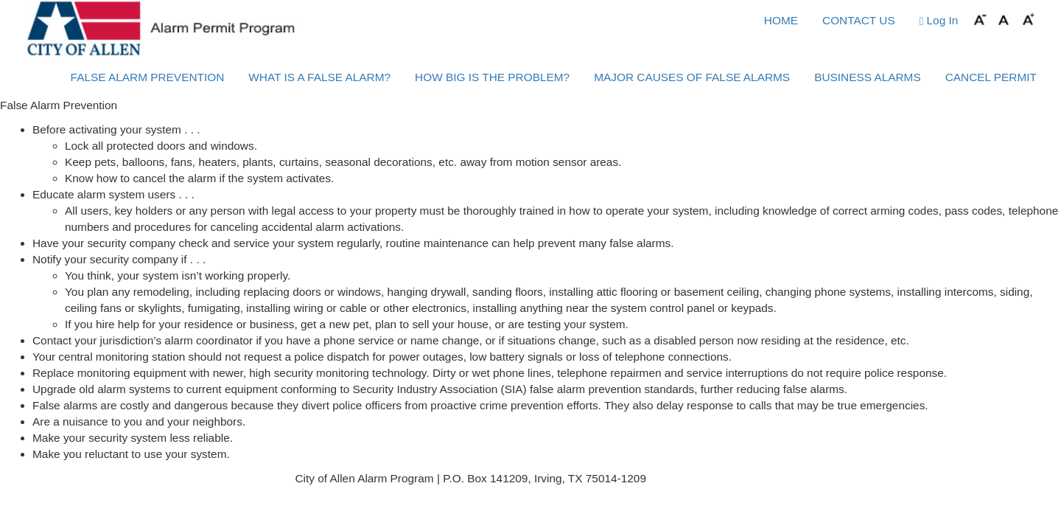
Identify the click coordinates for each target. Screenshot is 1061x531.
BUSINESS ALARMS (867, 77)
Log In (939, 20)
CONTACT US (858, 20)
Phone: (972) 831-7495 (707, 478)
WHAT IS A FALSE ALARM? (319, 77)
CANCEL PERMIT (991, 77)
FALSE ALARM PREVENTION (148, 77)
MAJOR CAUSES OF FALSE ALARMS (692, 77)
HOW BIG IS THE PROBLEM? (492, 77)
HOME (781, 20)
